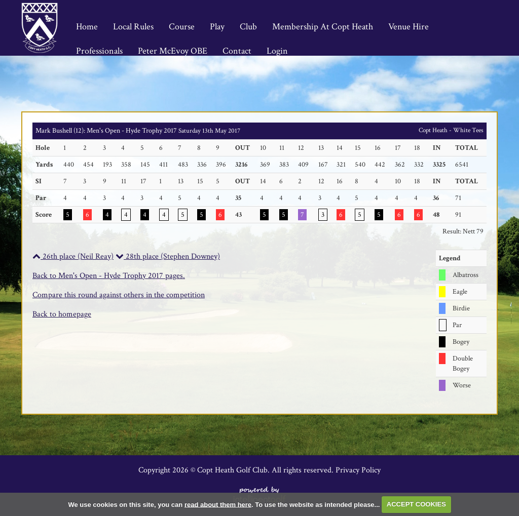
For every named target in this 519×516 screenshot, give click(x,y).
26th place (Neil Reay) (73, 256)
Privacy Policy (358, 470)
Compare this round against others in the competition (118, 295)
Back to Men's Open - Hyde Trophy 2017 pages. (108, 275)
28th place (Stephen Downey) (168, 256)
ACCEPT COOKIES (416, 504)
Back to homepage (61, 314)
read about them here (217, 504)
